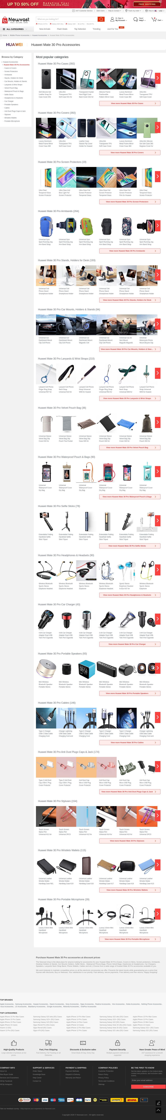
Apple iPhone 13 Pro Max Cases (145, 1017)
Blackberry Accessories (36, 1007)
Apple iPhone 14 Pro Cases (76, 1019)
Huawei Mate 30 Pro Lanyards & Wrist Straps (63, 358)
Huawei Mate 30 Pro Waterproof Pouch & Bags (64, 457)
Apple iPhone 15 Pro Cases (10, 1019)
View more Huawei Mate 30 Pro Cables (133, 742)
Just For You (112, 29)
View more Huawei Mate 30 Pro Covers (133, 152)
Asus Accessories (6, 1007)
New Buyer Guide (6, 1074)
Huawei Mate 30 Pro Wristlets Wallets (59, 850)
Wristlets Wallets (10, 118)
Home (5, 35)
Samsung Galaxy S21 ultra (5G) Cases (114, 1030)
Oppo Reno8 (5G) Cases (42, 1028)
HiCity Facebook (6, 1081)
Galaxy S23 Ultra (56, 24)
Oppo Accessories (87, 1004)
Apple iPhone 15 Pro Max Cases (12, 1017)
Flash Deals (62, 29)
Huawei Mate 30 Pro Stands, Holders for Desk (63, 260)
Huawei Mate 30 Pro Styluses (54, 801)
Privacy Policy (103, 1078)
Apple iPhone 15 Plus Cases (10, 1022)
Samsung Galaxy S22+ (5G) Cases (113, 1019)
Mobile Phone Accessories (19, 35)
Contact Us (37, 1081)
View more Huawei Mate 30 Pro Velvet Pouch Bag (131, 447)
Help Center (37, 1078)
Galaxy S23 (71, 24)
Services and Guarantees (9, 1078)
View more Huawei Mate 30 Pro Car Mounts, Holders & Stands (128, 349)
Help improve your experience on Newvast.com (37, 1109)
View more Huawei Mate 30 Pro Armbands (132, 251)
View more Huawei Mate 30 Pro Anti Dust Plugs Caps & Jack (128, 792)
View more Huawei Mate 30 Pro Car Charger (132, 644)
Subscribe (148, 1087)
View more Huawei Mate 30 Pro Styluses (133, 841)
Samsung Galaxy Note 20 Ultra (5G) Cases (115, 1025)
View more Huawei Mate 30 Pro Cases (133, 103)
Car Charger (9, 101)
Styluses (7, 114)
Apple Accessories (7, 1004)
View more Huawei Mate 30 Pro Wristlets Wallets (131, 890)
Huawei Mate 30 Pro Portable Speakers (60, 653)
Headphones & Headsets (13, 98)
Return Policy (103, 1074)
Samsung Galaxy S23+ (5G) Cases (46, 1019)
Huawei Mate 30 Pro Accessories (16, 65)
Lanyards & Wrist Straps (13, 85)
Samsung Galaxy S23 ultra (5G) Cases (47, 1017)
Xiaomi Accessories (57, 1004)
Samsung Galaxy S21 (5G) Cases (145, 1030)
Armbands (8, 75)
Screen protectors (143, 962)
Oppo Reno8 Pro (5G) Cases (44, 1025)
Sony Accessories (72, 1004)
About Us (3, 1071)
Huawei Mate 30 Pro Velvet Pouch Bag (59, 407)
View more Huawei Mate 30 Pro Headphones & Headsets (129, 595)
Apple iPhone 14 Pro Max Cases (78, 1017)
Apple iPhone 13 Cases (141, 1025)
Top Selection (80, 29)
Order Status (37, 1071)
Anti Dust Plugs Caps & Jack (15, 111)
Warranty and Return (73, 1078)
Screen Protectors (11, 71)
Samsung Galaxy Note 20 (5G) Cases (113, 1028)
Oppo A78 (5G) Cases (41, 1030)
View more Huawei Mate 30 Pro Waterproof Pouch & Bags (129, 497)
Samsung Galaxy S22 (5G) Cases (112, 1022)
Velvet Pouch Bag (11, 88)
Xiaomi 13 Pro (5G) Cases (9, 1030)
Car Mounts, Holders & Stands (15, 81)
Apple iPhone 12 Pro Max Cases (78, 1028)
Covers (126, 962)
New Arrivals (44, 29)
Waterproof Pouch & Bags (14, 91)
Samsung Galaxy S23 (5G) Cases (45, 1022)
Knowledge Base (39, 1074)
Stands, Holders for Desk (13, 78)
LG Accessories (21, 1007)
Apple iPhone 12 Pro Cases (76, 1030)
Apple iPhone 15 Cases (8, 1025)
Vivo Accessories (118, 1004)
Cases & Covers (10, 68)
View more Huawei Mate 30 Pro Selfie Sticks (132, 546)
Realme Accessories (102, 1004)
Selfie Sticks (8, 95)
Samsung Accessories (23, 1004)
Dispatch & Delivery (73, 1074)
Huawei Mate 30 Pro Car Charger (56, 604)
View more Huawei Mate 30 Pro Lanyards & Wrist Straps (129, 398)
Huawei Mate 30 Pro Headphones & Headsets (63, 555)
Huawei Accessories (39, 35)
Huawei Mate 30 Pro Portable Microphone (61, 899)
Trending (96, 29)
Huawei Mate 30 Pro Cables (53, 702)
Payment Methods (72, 1071)
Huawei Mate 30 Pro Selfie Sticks (56, 506)
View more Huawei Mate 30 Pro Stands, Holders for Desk (129, 300)
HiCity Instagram (6, 1084)
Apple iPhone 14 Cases (75, 1025)
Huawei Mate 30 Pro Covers (53, 112)
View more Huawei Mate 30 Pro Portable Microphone (130, 939)
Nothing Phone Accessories (151, 1004)
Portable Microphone (12, 121)
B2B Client (101, 11)
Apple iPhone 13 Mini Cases (143, 1022)
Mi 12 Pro (81, 24)
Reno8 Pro (90, 24)
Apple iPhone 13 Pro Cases (143, 1019)
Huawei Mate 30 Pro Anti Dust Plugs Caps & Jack (65, 752)
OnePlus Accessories (88, 1007)
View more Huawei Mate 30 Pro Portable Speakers (131, 693)
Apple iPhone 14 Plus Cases (76, 1022)
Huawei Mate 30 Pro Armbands (55, 211)
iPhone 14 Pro (42, 24)
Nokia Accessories (133, 1004)
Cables (7, 108)
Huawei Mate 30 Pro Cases (53, 63)
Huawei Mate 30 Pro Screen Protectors (59, 162)
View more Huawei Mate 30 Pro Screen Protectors (131, 202)
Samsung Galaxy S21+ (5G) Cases (146, 1028)
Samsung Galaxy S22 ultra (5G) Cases (114, 1017)
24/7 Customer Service (84, 11)
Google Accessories (54, 1007)
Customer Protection (105, 1071)
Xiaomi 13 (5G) (5, 1028)
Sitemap (101, 1084)
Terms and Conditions (106, 1081)
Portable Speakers (11, 105)
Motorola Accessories (71, 1007)
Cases (119, 962)
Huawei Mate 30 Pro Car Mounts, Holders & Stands (66, 309)
